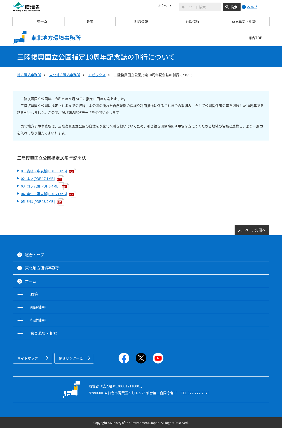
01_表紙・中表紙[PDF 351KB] (48, 171)
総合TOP (255, 37)
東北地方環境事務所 (64, 74)
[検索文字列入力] (200, 7)
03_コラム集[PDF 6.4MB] (45, 186)
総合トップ (34, 255)
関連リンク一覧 (71, 358)
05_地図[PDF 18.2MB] (42, 201)
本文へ (163, 6)
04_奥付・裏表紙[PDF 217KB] (48, 194)
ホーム (39, 21)
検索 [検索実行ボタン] (234, 6)
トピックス (97, 74)
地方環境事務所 (29, 74)
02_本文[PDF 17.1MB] (42, 179)
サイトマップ (27, 358)
